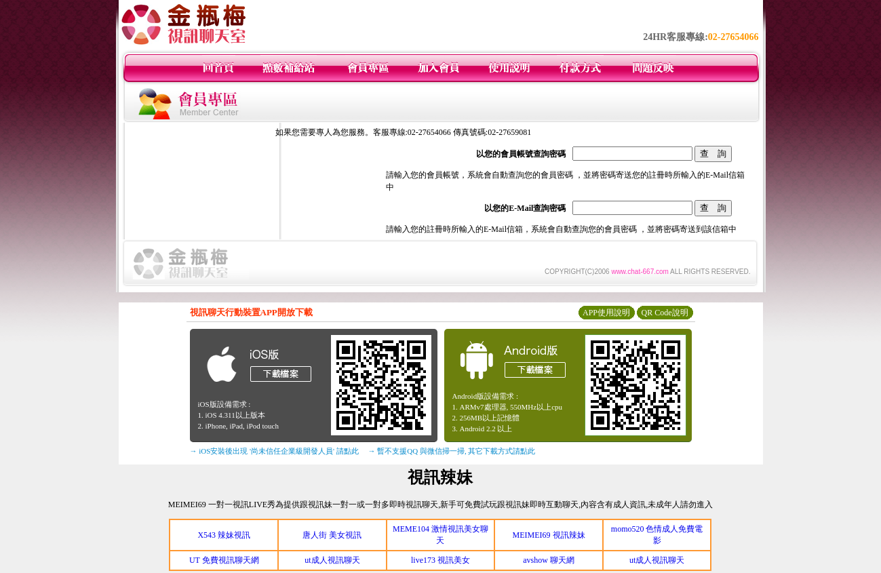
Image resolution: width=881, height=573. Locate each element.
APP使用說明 (606, 312)
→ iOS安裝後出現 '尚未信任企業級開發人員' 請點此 (274, 451)
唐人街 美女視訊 (331, 535)
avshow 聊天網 (548, 560)
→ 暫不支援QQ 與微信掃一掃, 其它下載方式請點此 (452, 451)
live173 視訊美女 (440, 560)
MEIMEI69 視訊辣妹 (549, 535)
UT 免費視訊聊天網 (224, 560)
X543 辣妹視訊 (223, 535)
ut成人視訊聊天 (332, 560)
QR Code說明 (665, 312)
